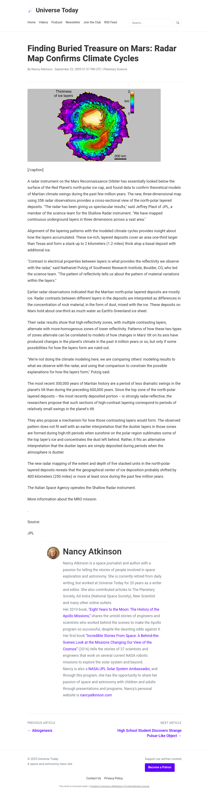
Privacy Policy (113, 779)
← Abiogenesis (39, 731)
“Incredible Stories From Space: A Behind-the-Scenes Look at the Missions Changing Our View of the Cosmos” (111, 643)
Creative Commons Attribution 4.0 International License (119, 787)
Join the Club (92, 23)
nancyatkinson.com (96, 696)
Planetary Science (115, 70)
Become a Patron (159, 768)
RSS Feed (110, 23)
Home (31, 23)
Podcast (56, 23)
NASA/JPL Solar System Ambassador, (119, 669)
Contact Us (93, 779)
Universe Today (54, 11)
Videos (43, 23)
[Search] (178, 23)
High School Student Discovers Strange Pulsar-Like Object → (149, 734)
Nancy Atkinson (41, 70)
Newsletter (73, 23)
